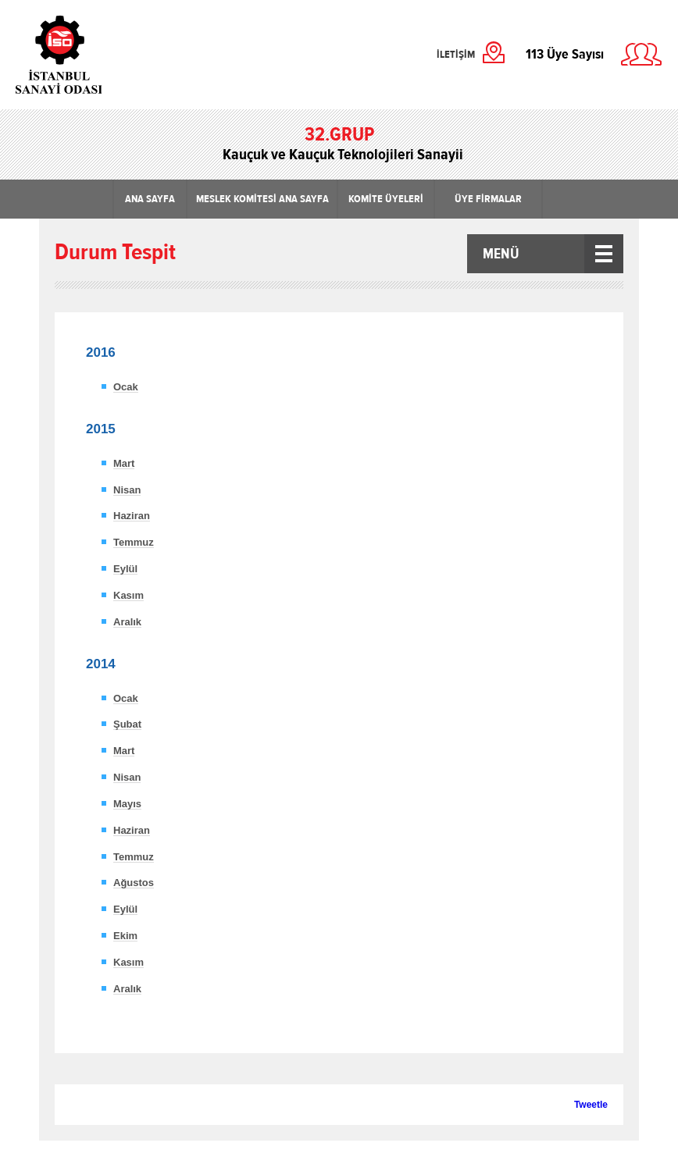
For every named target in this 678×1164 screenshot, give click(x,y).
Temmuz (133, 542)
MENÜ (501, 253)
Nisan (127, 490)
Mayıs (127, 804)
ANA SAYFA (150, 199)
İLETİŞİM (456, 55)
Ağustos (133, 882)
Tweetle (591, 1104)
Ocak (125, 387)
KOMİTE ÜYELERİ (385, 199)
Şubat (127, 724)
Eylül (125, 569)
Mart (123, 463)
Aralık (127, 622)
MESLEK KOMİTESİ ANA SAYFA (262, 199)
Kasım (128, 595)
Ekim (125, 936)
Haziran (131, 515)
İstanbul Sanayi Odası (100, 55)
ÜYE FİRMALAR (488, 199)
